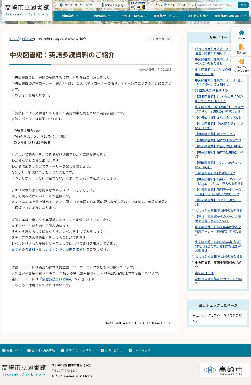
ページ (171, 4)
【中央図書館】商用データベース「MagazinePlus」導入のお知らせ (219, 181)
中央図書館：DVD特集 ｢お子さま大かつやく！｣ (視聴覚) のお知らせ (219, 108)
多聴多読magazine (56, 278)
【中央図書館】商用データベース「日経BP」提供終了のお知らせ (218, 191)
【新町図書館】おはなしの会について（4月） (218, 164)
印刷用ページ (161, 39)
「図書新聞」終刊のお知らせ (215, 173)
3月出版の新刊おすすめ (211, 90)
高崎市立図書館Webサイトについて (218, 280)
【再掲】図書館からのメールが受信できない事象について (218, 218)
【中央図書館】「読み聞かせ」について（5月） (219, 125)
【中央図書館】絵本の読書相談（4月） (219, 154)
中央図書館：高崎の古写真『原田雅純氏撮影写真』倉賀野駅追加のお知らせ (218, 246)
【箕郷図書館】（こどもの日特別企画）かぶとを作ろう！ (219, 98)
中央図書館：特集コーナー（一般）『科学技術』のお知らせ (219, 82)
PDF (183, 4)
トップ (14, 38)
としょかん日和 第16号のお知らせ (219, 210)
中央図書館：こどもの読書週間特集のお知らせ (218, 71)
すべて (158, 4)
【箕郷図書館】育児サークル (215, 133)
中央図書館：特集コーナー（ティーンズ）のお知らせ (218, 61)
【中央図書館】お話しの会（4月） (219, 146)
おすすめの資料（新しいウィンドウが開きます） (49, 249)
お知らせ (28, 38)
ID (192, 4)
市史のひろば (204, 272)
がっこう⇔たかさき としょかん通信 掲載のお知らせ (218, 50)
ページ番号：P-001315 (155, 69)
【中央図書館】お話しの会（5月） (219, 117)
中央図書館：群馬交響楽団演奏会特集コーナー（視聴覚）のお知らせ (218, 231)
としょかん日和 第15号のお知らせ (219, 256)
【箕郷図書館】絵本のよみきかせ (218, 140)
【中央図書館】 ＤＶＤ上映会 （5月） (218, 202)
